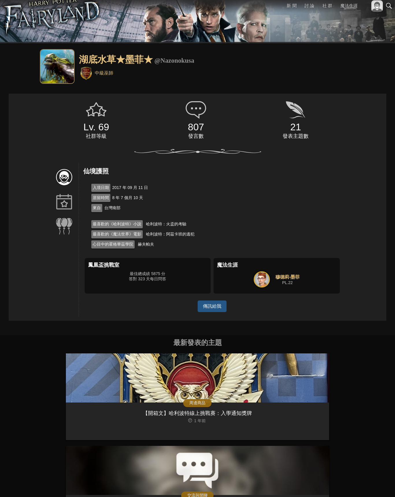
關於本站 (319, 485)
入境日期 (101, 187)
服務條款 (338, 485)
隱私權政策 (359, 485)
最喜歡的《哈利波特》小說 (117, 224)
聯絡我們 (379, 485)
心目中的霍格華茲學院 (113, 244)
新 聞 (292, 5)
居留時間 (101, 197)
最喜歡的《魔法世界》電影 (117, 234)
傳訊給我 (212, 306)
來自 (97, 207)
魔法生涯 (349, 5)
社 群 (327, 5)
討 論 (310, 5)
